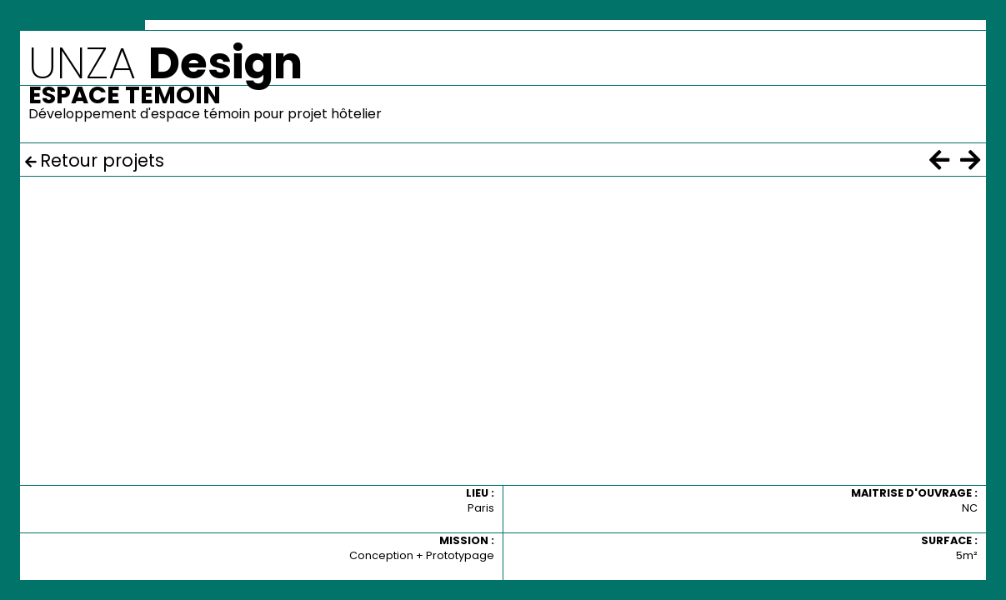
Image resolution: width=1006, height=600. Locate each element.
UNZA (165, 62)
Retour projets (102, 160)
